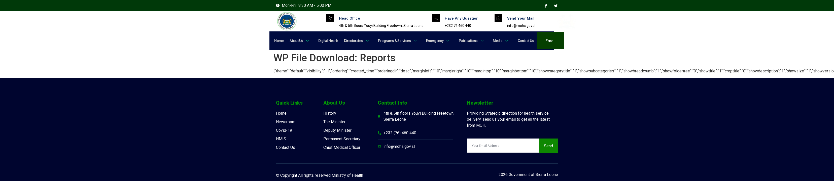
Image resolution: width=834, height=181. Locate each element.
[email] (503, 146)
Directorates (354, 41)
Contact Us (519, 41)
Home (279, 41)
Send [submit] (548, 146)
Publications (466, 41)
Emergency (434, 41)
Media (495, 41)
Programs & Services (394, 41)
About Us (299, 41)
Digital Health (326, 41)
